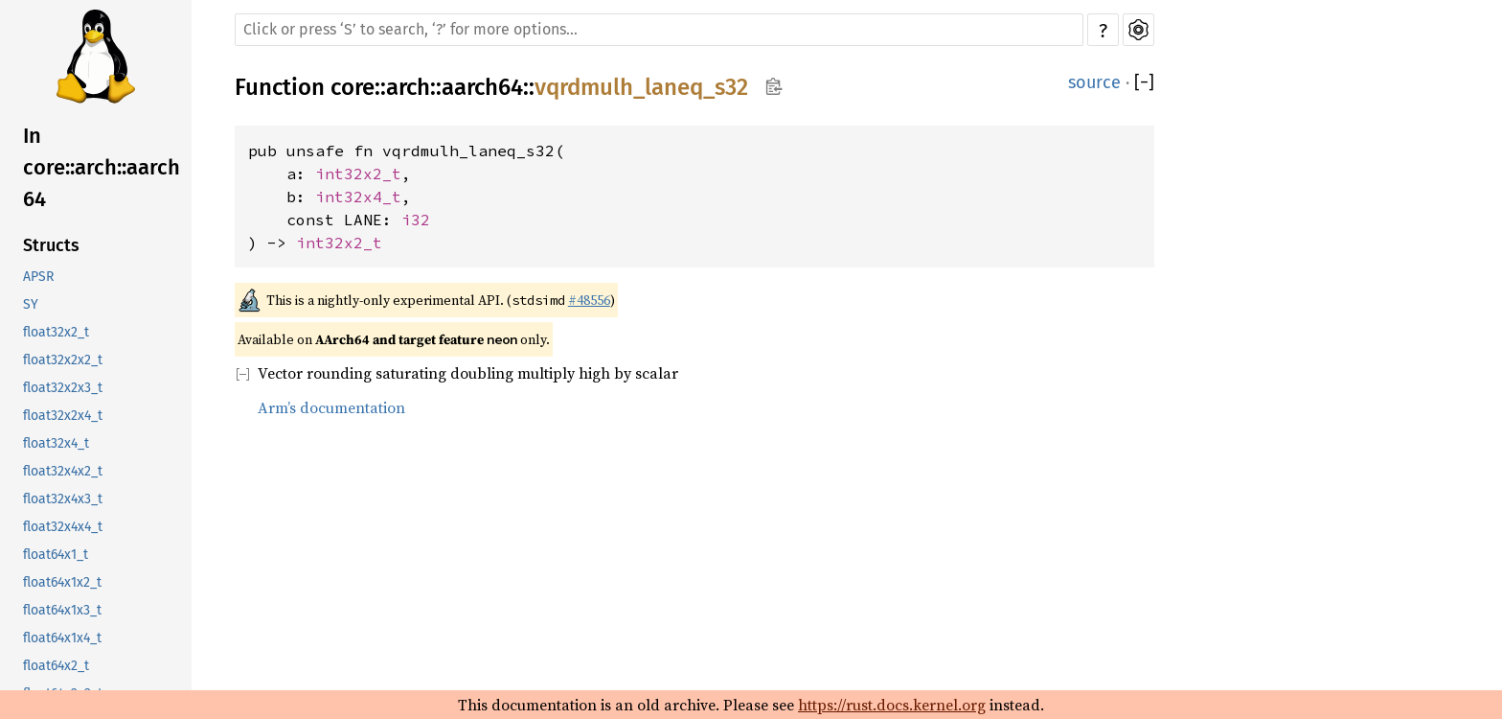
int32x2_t (358, 173)
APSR (38, 276)
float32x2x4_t (62, 415)
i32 (415, 219)
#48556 (589, 300)
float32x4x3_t (62, 499)
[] (1144, 82)
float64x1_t (55, 554)
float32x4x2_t (62, 471)
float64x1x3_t (62, 610)
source (1094, 82)
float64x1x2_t (62, 582)
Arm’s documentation (331, 407)
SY (30, 304)
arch (408, 87)
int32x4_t (358, 196)
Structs (51, 245)
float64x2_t (56, 666)
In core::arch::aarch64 (101, 167)
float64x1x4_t (62, 638)
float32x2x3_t (62, 388)
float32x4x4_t (62, 527)
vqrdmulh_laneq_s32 (641, 87)
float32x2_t (56, 332)
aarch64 (482, 87)
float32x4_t (56, 443)
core (352, 87)
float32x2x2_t (62, 360)
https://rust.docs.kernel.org (892, 704)
